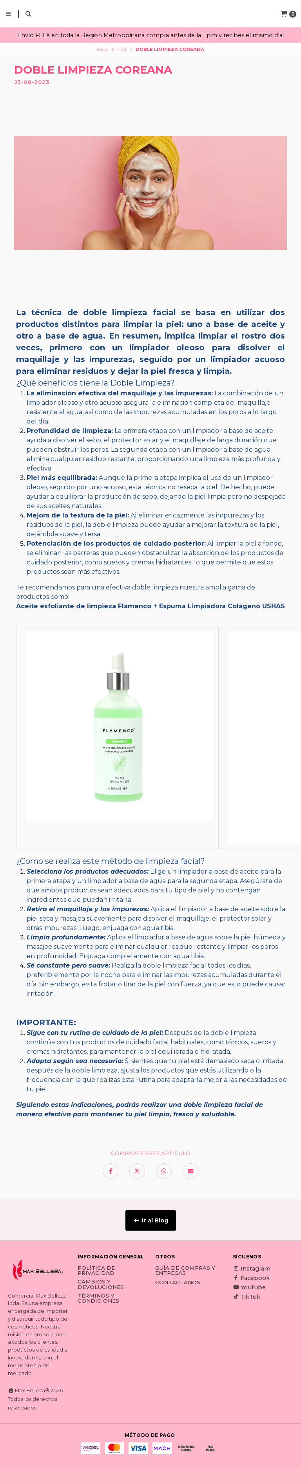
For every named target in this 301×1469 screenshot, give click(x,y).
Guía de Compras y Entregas (185, 1270)
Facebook (251, 1278)
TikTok (246, 1297)
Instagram (251, 1268)
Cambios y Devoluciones (101, 1284)
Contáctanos (177, 1282)
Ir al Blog (150, 1220)
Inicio (102, 49)
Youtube (249, 1287)
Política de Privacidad (96, 1270)
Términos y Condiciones (98, 1298)
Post (122, 49)
